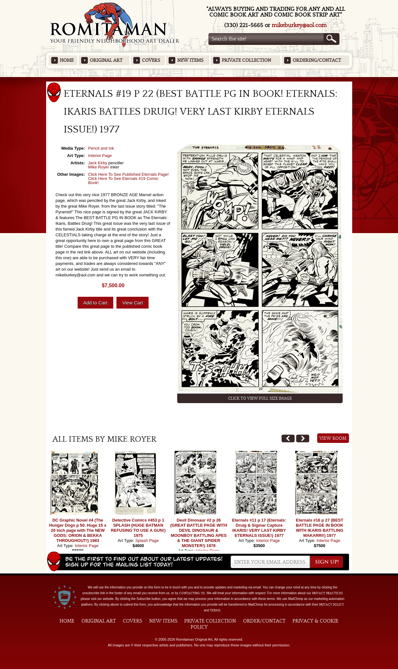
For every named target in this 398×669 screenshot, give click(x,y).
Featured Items (199, 79)
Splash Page (147, 540)
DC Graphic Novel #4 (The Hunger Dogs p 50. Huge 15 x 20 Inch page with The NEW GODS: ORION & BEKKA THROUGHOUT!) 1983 (78, 530)
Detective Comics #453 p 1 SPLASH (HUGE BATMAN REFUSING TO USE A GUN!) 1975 (138, 528)
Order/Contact (264, 621)
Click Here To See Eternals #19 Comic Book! (123, 180)
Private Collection (246, 60)
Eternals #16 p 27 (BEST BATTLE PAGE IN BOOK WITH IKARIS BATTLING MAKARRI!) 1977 (319, 528)
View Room (332, 438)
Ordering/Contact (317, 60)
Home (66, 60)
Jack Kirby (97, 162)
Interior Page (100, 155)
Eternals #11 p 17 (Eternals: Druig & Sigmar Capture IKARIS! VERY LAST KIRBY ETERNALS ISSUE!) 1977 (259, 528)
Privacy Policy (331, 605)
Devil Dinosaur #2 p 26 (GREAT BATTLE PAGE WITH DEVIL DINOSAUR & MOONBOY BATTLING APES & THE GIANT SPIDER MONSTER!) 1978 (198, 533)
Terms (215, 610)
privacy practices (327, 593)
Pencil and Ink (101, 148)
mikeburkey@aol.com (299, 25)
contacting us (192, 593)
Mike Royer (98, 167)
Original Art (106, 60)
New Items (190, 60)
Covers (151, 60)
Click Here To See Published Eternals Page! (128, 174)
